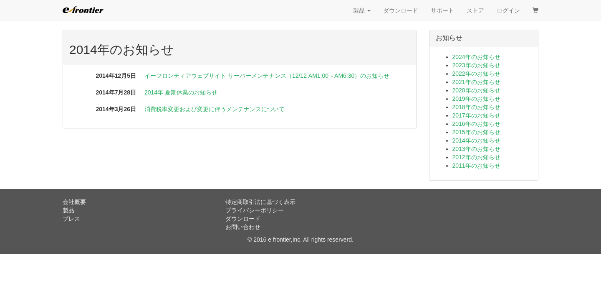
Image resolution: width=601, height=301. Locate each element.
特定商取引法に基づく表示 (260, 202)
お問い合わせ (242, 227)
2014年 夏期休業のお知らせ (180, 92)
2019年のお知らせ (476, 98)
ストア (475, 10)
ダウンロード (400, 10)
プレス (71, 218)
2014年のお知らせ (476, 140)
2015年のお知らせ (476, 132)
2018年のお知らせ (476, 107)
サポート (442, 10)
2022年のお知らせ (476, 73)
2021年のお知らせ (476, 82)
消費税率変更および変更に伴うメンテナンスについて (214, 109)
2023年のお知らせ (476, 65)
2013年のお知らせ (476, 148)
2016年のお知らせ (476, 123)
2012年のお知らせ (476, 157)
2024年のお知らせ (476, 57)
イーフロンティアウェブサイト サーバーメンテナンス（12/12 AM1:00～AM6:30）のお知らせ (266, 75)
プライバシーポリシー (254, 210)
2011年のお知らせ (476, 165)
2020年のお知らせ (476, 90)
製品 (362, 10)
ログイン (508, 10)
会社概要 (74, 202)
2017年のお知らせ (476, 115)
